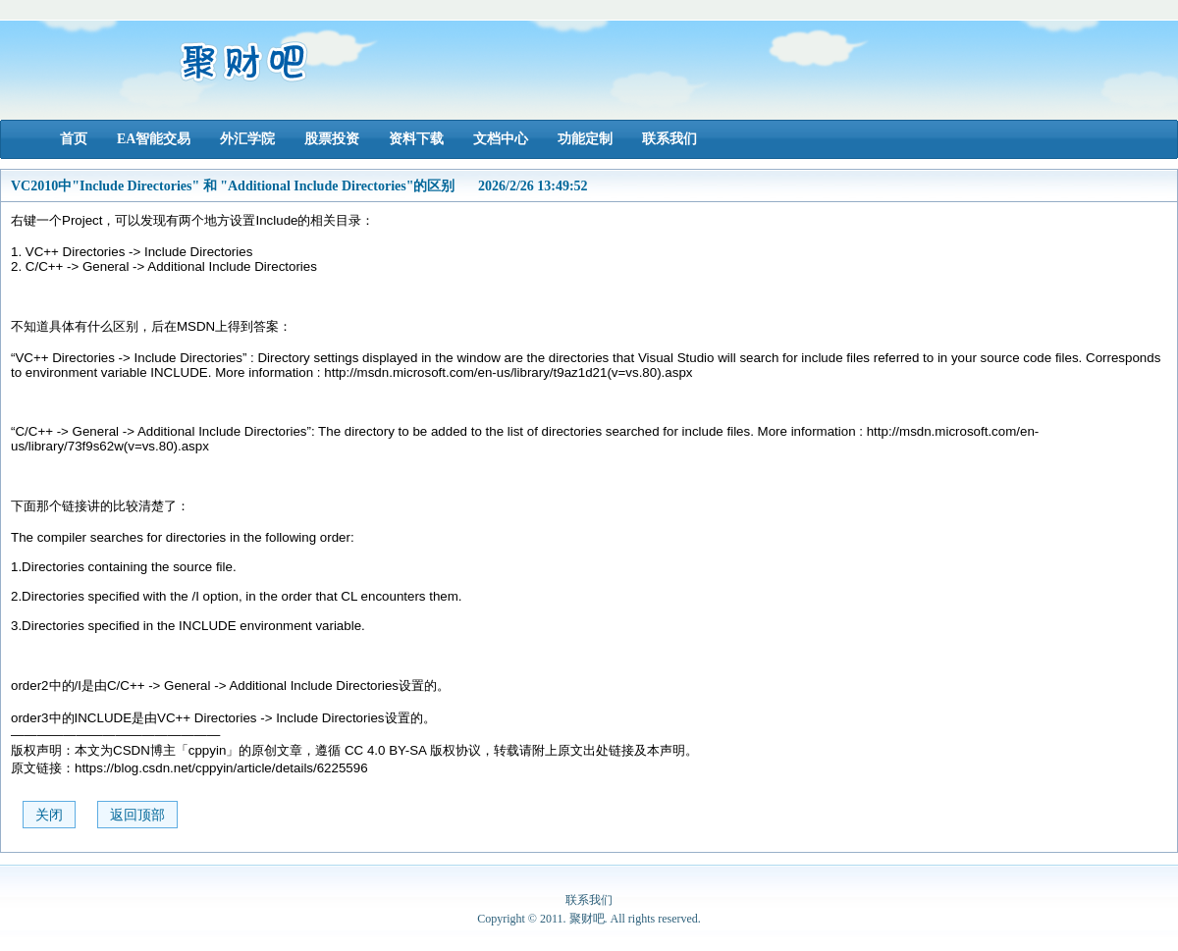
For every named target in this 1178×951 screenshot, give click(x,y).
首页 (73, 139)
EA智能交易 (153, 139)
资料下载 (416, 139)
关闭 (49, 815)
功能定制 (585, 139)
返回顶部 (137, 815)
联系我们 (669, 139)
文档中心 (500, 139)
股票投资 (331, 139)
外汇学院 (247, 139)
